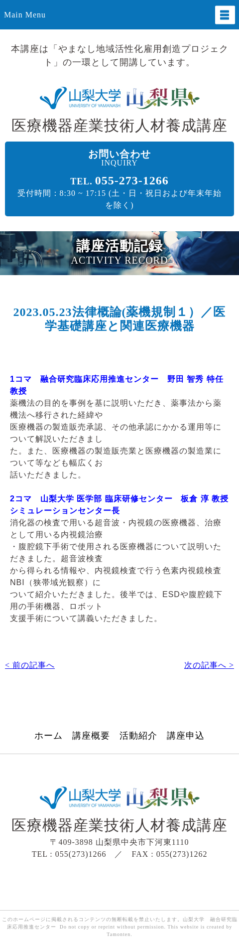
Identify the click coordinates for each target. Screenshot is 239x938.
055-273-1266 (132, 180)
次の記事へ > (209, 665)
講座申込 (186, 736)
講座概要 (91, 736)
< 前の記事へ (30, 665)
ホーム (48, 736)
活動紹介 (138, 736)
